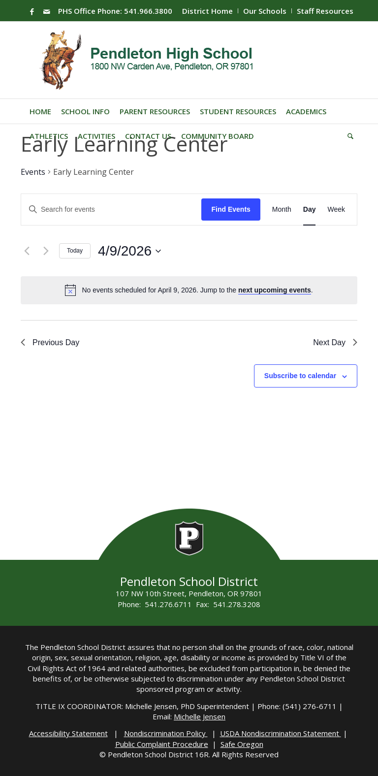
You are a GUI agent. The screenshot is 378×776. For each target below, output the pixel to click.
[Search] (348, 136)
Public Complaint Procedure (161, 744)
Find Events (230, 209)
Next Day (335, 342)
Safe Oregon (241, 744)
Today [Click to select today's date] (75, 250)
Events (33, 171)
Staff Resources (325, 11)
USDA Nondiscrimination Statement (280, 733)
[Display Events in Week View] (336, 209)
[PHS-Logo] (154, 60)
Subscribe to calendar (300, 376)
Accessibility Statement (68, 733)
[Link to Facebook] (32, 11)
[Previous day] (26, 251)
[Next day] (46, 251)
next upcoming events (274, 290)
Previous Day (50, 342)
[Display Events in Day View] (309, 209)
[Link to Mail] (46, 11)
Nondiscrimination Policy (166, 733)
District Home (207, 11)
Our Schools (264, 11)
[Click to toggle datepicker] (129, 251)
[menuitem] (207, 10)
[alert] (197, 290)
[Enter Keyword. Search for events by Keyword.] (111, 209)
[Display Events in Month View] (281, 209)
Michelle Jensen (199, 716)
